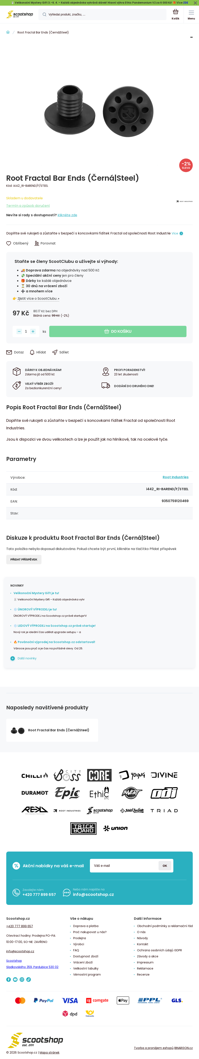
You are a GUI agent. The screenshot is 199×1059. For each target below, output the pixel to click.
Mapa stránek (49, 1052)
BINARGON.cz (183, 1048)
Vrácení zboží (83, 962)
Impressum (145, 962)
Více (175, 233)
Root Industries (176, 477)
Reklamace (145, 968)
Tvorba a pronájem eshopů (154, 1048)
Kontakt (142, 944)
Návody (142, 938)
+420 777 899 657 (39, 894)
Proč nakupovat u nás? (90, 932)
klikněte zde (67, 215)
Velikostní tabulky (85, 968)
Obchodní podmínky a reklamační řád (165, 926)
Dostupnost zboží (85, 956)
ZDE (185, 2)
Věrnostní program (87, 974)
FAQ (76, 950)
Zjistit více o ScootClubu (37, 298)
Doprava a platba (85, 926)
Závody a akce (147, 956)
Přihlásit (165, 865)
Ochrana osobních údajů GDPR (159, 950)
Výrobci (78, 944)
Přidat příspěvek (23, 559)
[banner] (19, 15)
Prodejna (79, 938)
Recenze (143, 974)
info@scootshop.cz (93, 894)
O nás (141, 932)
